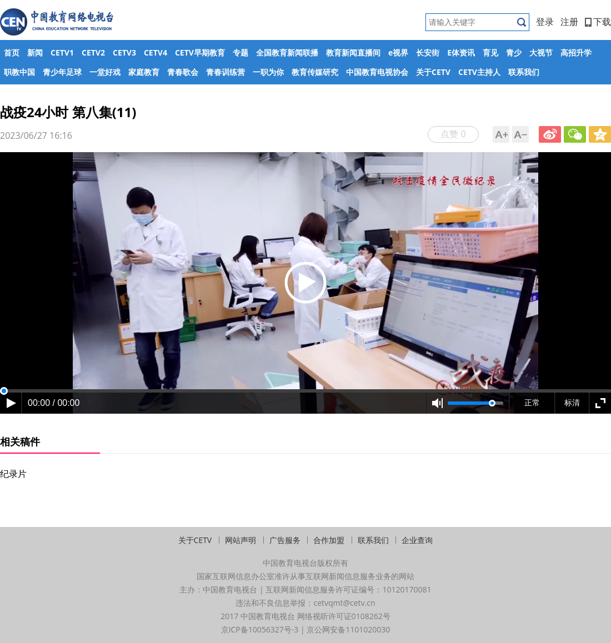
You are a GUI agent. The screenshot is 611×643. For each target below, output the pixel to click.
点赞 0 (452, 134)
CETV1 (62, 52)
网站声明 (240, 540)
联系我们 (523, 72)
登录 (545, 22)
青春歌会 (182, 72)
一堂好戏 (105, 72)
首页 (11, 52)
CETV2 (93, 52)
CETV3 (124, 52)
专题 (240, 52)
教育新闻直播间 (353, 52)
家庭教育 (143, 72)
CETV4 (155, 52)
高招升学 (576, 52)
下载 (598, 22)
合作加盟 (328, 540)
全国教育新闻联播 (287, 52)
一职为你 (268, 72)
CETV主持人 (479, 72)
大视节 (541, 52)
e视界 (398, 52)
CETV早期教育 (200, 52)
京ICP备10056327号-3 (260, 629)
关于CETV (433, 72)
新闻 (35, 52)
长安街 (427, 52)
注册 (569, 22)
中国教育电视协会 (377, 72)
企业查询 (417, 540)
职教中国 (19, 72)
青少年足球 (62, 72)
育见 (490, 52)
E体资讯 (461, 52)
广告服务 (285, 540)
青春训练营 (225, 72)
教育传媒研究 (315, 72)
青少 (514, 52)
